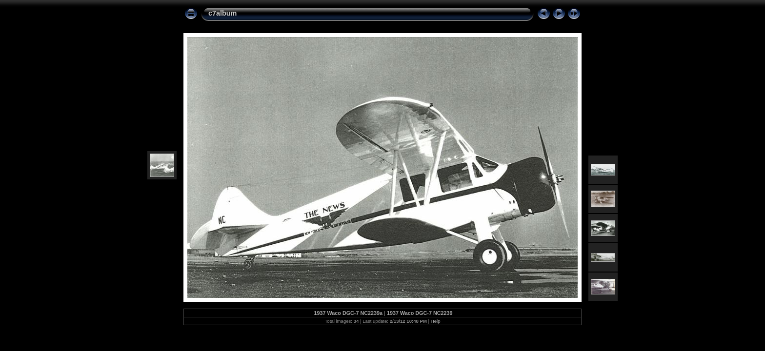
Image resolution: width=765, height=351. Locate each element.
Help (436, 321)
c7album (222, 13)
